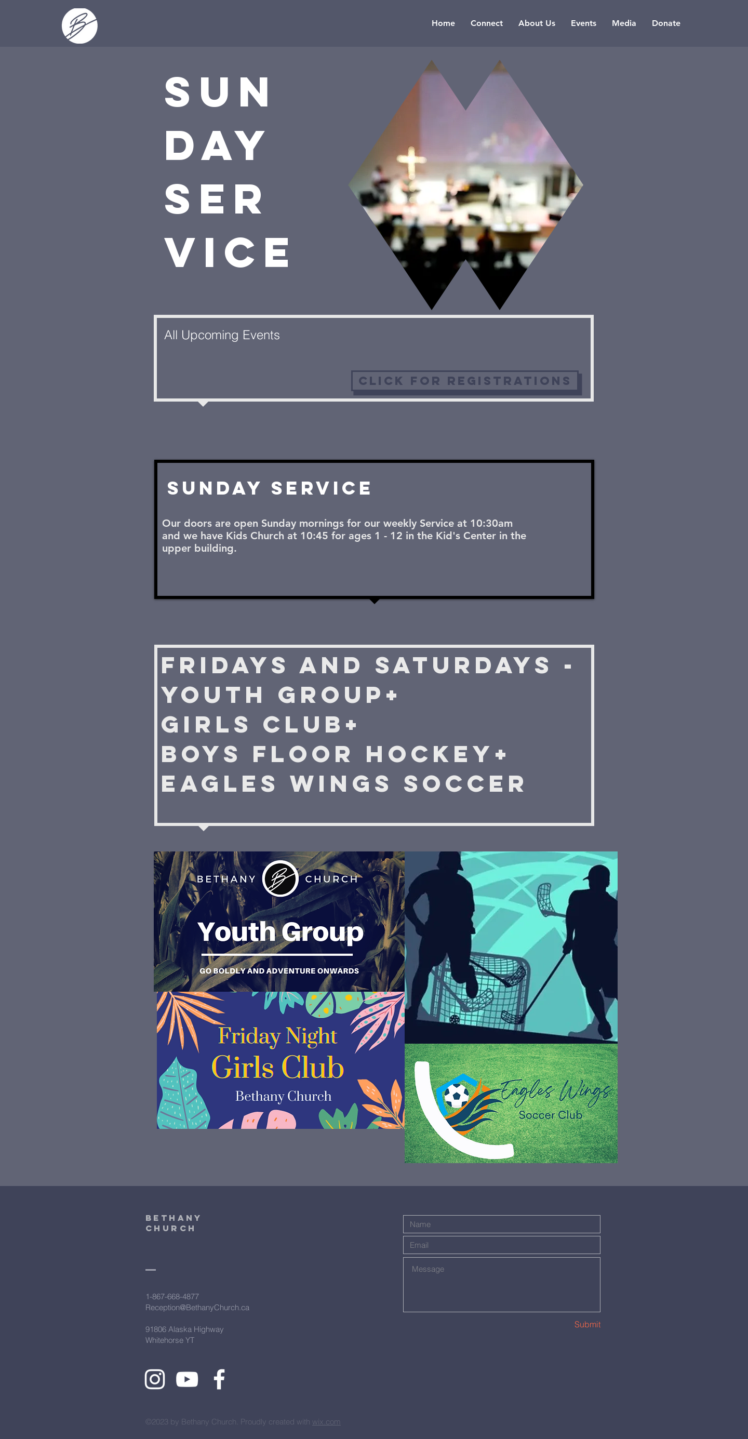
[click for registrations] (465, 380)
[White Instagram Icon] (154, 1379)
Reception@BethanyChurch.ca (197, 1307)
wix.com (326, 1422)
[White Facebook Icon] (219, 1379)
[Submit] (563, 1324)
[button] (487, 23)
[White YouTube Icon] (187, 1379)
